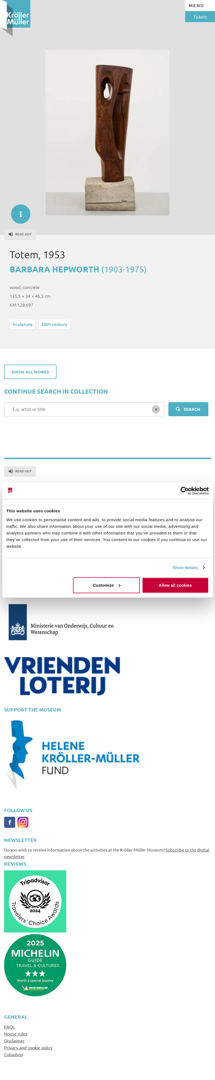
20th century (54, 324)
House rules (15, 1033)
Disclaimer (14, 1040)
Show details (185, 567)
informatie (18, 211)
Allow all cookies (175, 585)
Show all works (30, 372)
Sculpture (23, 324)
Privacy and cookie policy (28, 1047)
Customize (107, 585)
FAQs (9, 1026)
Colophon (13, 1054)
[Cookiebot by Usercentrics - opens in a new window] (184, 491)
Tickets (200, 16)
